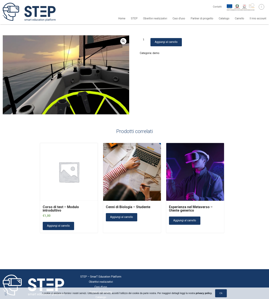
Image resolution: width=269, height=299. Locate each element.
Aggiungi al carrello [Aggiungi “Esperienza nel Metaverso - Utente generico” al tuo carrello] (184, 220)
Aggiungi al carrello (166, 42)
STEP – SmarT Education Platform (100, 276)
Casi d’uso (179, 18)
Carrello (239, 18)
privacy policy (204, 293)
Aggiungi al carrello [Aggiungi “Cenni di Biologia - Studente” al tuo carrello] (121, 217)
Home (121, 18)
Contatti (217, 6)
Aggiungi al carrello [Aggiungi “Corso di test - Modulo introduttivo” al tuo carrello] (58, 225)
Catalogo (224, 18)
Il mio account (258, 18)
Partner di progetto (202, 18)
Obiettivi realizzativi (155, 18)
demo (156, 53)
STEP (134, 18)
